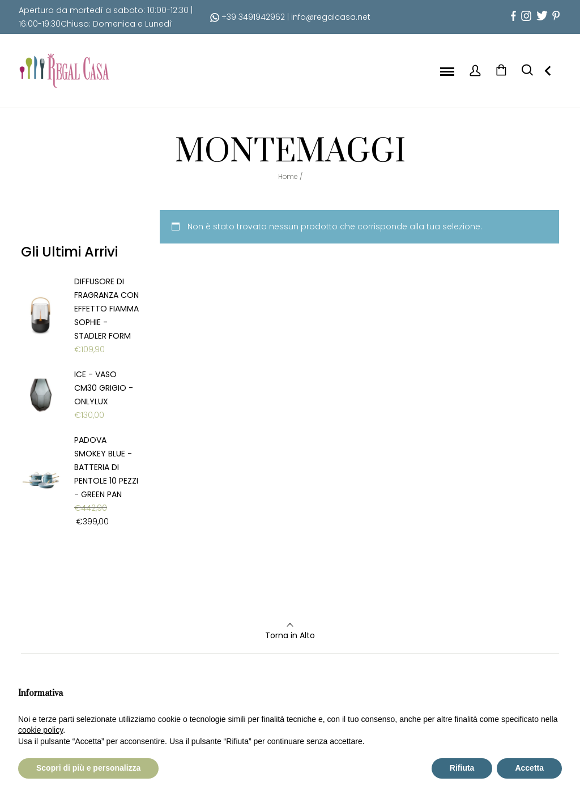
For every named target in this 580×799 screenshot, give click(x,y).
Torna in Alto (290, 635)
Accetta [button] (529, 767)
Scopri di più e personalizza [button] (88, 767)
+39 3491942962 (247, 17)
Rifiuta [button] (462, 767)
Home (288, 176)
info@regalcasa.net (330, 17)
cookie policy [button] (40, 729)
